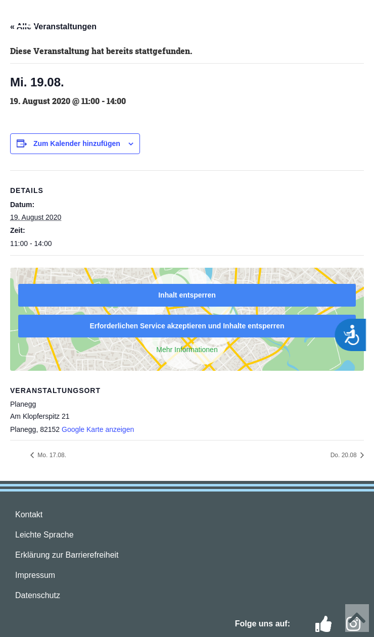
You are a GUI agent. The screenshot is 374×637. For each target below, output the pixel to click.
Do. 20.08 (344, 455)
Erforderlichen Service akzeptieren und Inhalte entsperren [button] (186, 326)
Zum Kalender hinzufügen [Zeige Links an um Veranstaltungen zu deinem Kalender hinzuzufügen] (76, 143)
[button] (25, 21)
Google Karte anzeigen (98, 429)
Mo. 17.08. (51, 455)
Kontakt (28, 514)
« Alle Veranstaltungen (53, 26)
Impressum (35, 575)
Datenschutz (37, 595)
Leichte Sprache (44, 534)
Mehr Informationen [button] (186, 350)
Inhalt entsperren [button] (187, 295)
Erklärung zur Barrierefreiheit (67, 555)
